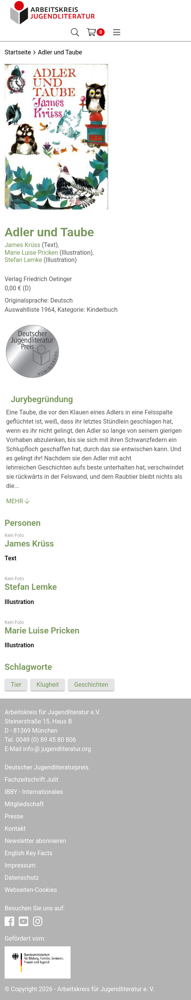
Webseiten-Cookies (31, 890)
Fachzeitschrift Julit (31, 779)
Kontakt (15, 828)
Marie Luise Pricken (31, 252)
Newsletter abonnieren (35, 841)
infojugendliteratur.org (57, 749)
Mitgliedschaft (24, 804)
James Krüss (22, 245)
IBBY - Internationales (34, 791)
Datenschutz (22, 877)
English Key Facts (29, 853)
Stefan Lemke (23, 260)
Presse (14, 816)
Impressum (20, 865)
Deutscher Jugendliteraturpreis (47, 767)
